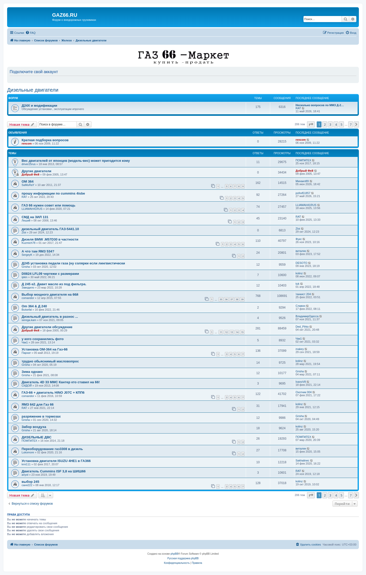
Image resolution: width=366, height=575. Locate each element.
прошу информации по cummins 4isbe (53, 193)
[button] (311, 124)
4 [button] (336, 124)
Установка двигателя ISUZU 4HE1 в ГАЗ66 (56, 461)
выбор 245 (30, 482)
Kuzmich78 (28, 242)
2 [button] (325, 124)
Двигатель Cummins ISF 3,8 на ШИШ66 (54, 471)
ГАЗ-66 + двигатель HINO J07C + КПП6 (53, 392)
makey (300, 348)
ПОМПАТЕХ (303, 160)
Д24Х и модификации (39, 105)
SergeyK (27, 254)
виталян (301, 250)
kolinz (299, 273)
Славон (300, 305)
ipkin (24, 277)
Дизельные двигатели (32, 90)
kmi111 (26, 464)
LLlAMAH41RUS (32, 208)
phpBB (174, 553)
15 (242, 332)
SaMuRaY (28, 184)
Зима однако (32, 372)
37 (231, 299)
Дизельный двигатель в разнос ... (50, 316)
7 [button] (351, 124)
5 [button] (341, 124)
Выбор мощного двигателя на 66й (50, 294)
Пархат (26, 352)
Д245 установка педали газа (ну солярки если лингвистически (73, 263)
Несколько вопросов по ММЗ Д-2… (320, 105)
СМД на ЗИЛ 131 (35, 217)
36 (226, 299)
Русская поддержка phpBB (183, 558)
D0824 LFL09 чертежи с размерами (50, 274)
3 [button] (330, 124)
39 (242, 299)
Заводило (28, 287)
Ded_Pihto (302, 326)
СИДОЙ (27, 385)
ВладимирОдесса (307, 316)
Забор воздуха (34, 427)
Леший (26, 220)
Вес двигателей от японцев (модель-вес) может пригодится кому (76, 161)
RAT (298, 108)
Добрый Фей (30, 174)
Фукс (299, 239)
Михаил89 (302, 181)
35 (221, 299)
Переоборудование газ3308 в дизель (52, 449)
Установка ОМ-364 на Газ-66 (45, 349)
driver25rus (29, 164)
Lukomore (28, 452)
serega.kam (29, 320)
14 (237, 332)
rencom (27, 143)
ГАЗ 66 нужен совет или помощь (48, 205)
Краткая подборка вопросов (45, 140)
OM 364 (28, 181)
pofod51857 (303, 193)
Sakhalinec (302, 460)
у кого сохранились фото (43, 339)
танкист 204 (303, 294)
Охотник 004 (304, 392)
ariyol (25, 474)
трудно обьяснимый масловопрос (50, 361)
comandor (28, 297)
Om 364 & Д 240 (34, 306)
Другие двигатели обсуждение (47, 327)
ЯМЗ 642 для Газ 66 (38, 404)
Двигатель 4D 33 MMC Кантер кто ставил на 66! (61, 382)
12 (226, 332)
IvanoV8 (301, 381)
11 (221, 332)
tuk (297, 283)
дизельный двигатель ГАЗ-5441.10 (50, 229)
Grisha (26, 266)
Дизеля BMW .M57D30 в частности (50, 239)
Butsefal (27, 309)
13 (231, 332)
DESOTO (301, 262)
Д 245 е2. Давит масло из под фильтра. (54, 284)
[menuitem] (30, 33)
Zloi (24, 232)
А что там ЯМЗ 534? (38, 251)
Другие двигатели (36, 171)
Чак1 (25, 342)
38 (237, 299)
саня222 (27, 485)
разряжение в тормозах (41, 416)
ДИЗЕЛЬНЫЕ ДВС (37, 437)
